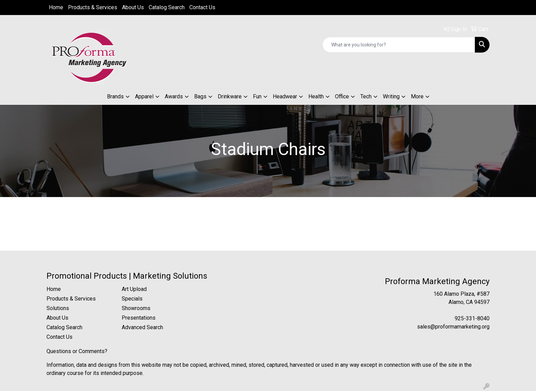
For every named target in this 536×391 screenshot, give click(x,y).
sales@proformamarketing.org (453, 326)
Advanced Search (142, 327)
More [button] (417, 96)
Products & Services (92, 7)
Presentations (139, 318)
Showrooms (136, 308)
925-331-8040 (472, 318)
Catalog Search (167, 7)
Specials (132, 298)
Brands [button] (115, 96)
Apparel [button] (144, 96)
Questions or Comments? (76, 351)
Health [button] (316, 96)
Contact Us (202, 7)
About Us (133, 7)
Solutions (57, 308)
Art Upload (134, 289)
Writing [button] (391, 96)
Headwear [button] (285, 96)
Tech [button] (366, 96)
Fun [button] (257, 96)
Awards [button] (174, 96)
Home (56, 7)
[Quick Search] (398, 45)
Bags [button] (200, 96)
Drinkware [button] (230, 96)
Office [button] (342, 96)
